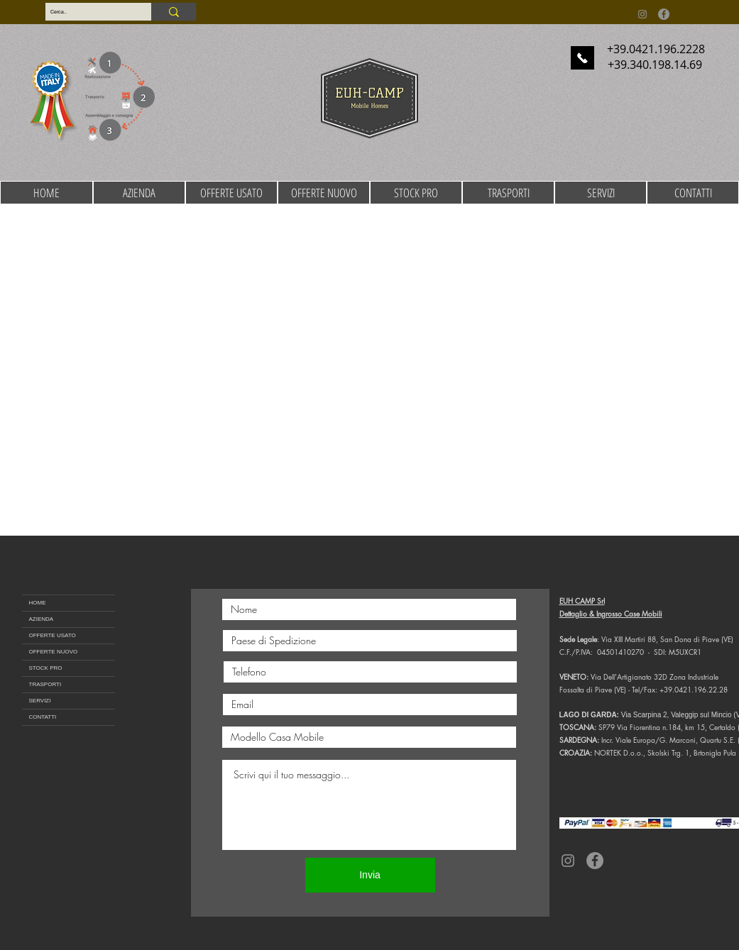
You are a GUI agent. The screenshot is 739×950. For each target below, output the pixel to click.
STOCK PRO (45, 668)
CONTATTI (43, 717)
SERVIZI (40, 700)
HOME (37, 603)
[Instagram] (642, 14)
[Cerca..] (85, 12)
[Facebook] (663, 14)
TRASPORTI (45, 684)
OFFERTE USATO (52, 635)
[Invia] (370, 875)
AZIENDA (41, 619)
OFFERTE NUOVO (53, 651)
